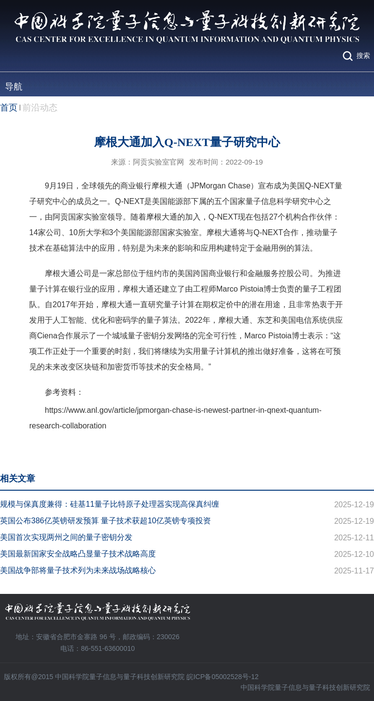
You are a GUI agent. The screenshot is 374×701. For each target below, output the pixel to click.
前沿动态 (39, 107)
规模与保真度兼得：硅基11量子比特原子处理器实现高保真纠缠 (109, 504)
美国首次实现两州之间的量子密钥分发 (66, 537)
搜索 (363, 55)
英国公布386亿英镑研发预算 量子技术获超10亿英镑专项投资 (105, 521)
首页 (9, 107)
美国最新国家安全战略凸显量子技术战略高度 (78, 554)
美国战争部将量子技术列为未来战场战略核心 (78, 570)
